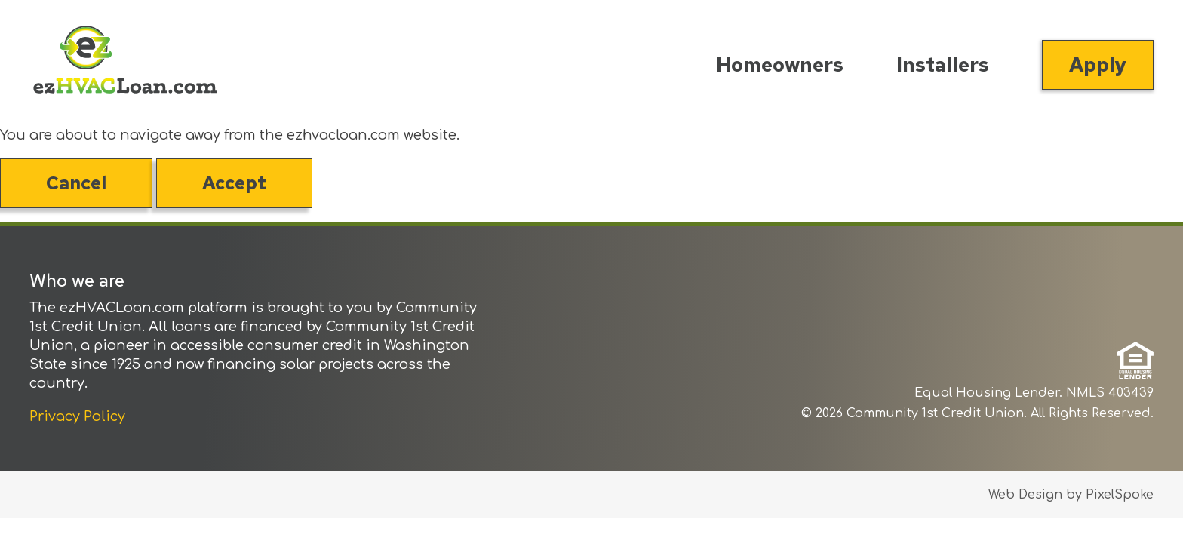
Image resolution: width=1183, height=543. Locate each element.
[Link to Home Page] (125, 63)
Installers (942, 65)
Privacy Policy (77, 416)
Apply (1097, 65)
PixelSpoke (1120, 495)
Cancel (76, 183)
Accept (234, 183)
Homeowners (779, 65)
